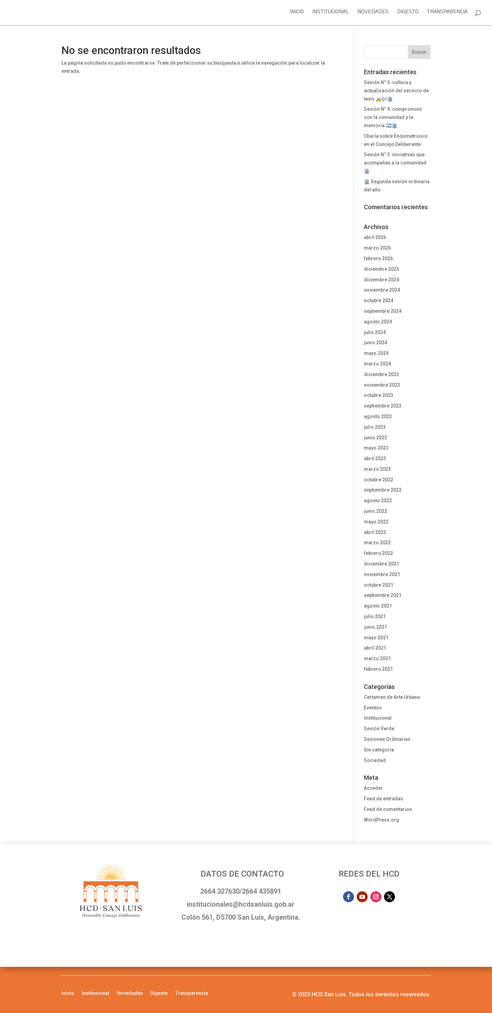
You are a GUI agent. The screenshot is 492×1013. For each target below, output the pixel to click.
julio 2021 (375, 616)
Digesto (408, 13)
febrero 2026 (378, 258)
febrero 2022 (378, 553)
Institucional (330, 13)
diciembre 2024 (381, 279)
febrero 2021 (378, 669)
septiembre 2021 (382, 595)
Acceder (373, 788)
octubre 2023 (378, 395)
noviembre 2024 (382, 290)
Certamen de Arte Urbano (392, 697)
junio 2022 (375, 511)
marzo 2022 (377, 542)
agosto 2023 (378, 416)
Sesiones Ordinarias (387, 739)
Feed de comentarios (388, 809)
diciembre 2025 (381, 269)
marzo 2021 (377, 658)
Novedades (372, 13)
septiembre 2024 (382, 311)
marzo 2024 (377, 363)
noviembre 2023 (382, 385)
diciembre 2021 (381, 564)
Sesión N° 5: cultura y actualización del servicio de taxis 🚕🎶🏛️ (396, 91)
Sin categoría (379, 749)
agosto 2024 (378, 321)
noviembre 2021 (382, 574)
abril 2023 (375, 458)
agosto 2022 (378, 500)
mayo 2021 (376, 637)
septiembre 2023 (382, 406)
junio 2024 (375, 342)
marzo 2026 (377, 248)
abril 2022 (375, 532)
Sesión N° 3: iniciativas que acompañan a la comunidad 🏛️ (395, 163)
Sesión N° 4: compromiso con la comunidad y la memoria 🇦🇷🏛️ (393, 117)
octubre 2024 (378, 300)
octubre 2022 (378, 479)
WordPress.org (381, 820)
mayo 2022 (376, 521)
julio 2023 (375, 427)
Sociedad (375, 760)
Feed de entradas (383, 798)
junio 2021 (375, 627)
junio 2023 (375, 437)
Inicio (297, 13)
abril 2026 (375, 237)
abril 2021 (375, 648)
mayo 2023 (376, 448)
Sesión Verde (379, 728)
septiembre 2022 (382, 490)
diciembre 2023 (381, 374)
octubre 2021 (378, 585)
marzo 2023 (377, 469)
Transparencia (447, 13)
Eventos (373, 707)
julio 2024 (375, 332)
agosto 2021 (378, 606)
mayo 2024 (376, 353)
